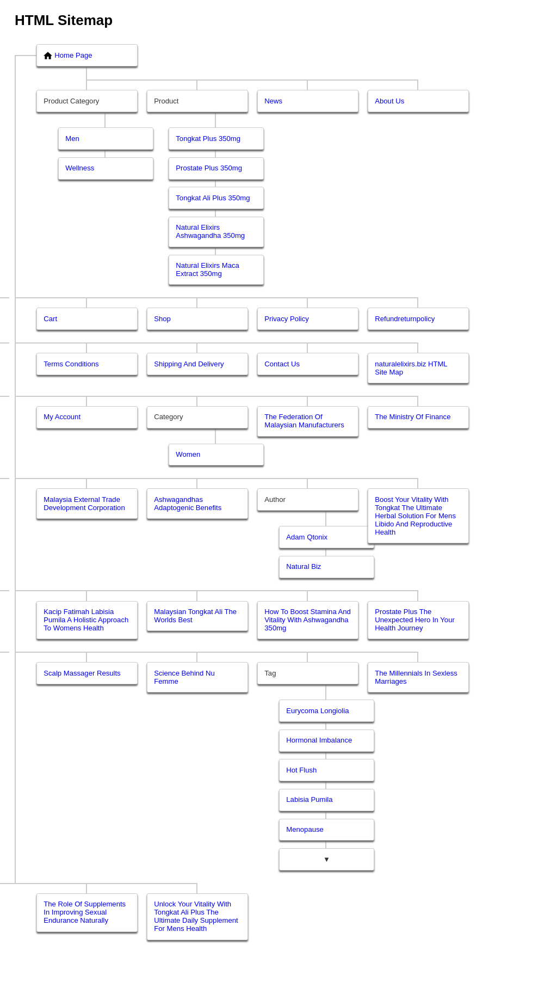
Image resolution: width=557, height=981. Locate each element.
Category (168, 417)
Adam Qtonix (306, 537)
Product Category (71, 101)
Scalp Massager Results (82, 673)
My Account (62, 417)
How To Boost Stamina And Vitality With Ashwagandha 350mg (307, 620)
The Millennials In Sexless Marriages (416, 677)
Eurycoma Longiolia (317, 711)
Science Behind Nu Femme (184, 677)
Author (275, 499)
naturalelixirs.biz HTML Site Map (411, 368)
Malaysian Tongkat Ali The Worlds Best (195, 616)
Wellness (79, 168)
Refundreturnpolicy (405, 319)
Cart (50, 319)
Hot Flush (301, 770)
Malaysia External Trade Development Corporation (84, 503)
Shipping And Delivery (189, 364)
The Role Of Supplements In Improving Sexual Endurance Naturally (85, 912)
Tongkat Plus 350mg (208, 138)
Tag (270, 673)
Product (166, 101)
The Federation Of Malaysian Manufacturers (304, 421)
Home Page (68, 55)
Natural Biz (303, 566)
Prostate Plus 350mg (209, 168)
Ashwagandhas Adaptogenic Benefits (187, 503)
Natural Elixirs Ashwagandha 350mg (210, 231)
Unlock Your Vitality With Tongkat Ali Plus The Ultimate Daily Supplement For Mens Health (196, 916)
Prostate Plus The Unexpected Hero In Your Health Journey (415, 620)
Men (72, 138)
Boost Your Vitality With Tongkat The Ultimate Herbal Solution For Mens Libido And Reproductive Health (415, 515)
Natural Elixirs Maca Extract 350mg (207, 269)
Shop (162, 319)
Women (188, 454)
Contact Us (282, 364)
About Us (389, 101)
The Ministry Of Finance (412, 417)
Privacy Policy (286, 319)
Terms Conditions (71, 364)
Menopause (305, 829)
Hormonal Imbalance (319, 740)
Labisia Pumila (309, 799)
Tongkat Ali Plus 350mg (213, 198)
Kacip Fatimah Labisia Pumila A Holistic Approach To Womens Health (86, 620)
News (273, 101)
